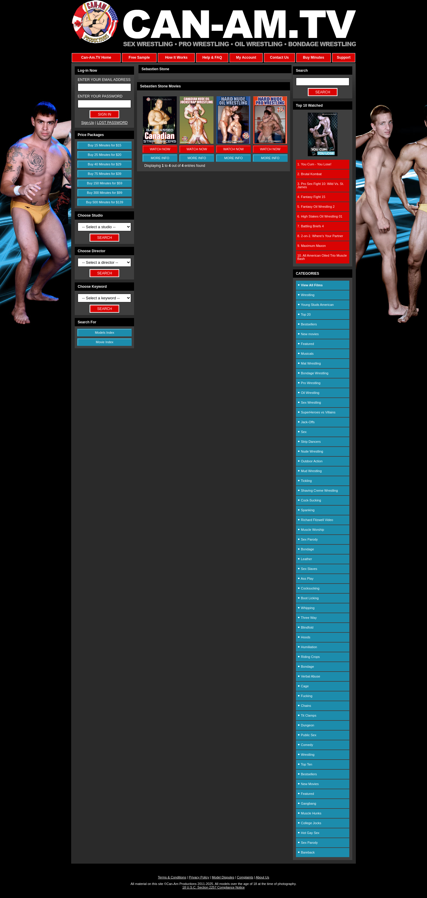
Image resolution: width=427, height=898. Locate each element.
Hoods (303, 637)
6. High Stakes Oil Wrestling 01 (319, 216)
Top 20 (304, 314)
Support (343, 57)
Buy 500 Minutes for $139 (104, 202)
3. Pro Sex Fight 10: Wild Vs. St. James (320, 185)
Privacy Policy (199, 877)
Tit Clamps (306, 715)
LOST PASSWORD (112, 123)
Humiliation (307, 647)
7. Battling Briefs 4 (310, 226)
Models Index (104, 332)
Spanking (306, 510)
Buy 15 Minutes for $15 (104, 145)
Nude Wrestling (310, 451)
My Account (246, 57)
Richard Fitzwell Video (315, 520)
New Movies (308, 784)
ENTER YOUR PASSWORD (100, 96)
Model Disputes (223, 877)
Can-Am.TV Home (96, 57)
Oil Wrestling (308, 392)
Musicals (305, 353)
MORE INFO (160, 158)
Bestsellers (307, 324)
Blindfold (305, 627)
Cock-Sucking (309, 500)
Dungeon (305, 725)
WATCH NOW (160, 149)
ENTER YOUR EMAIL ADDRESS (104, 80)
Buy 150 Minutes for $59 (104, 183)
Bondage (305, 549)
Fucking (305, 696)
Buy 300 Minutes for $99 (104, 192)
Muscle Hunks (309, 813)
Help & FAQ (212, 57)
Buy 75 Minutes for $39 (104, 173)
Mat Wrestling (309, 363)
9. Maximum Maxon (311, 245)
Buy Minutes (313, 57)
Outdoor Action (310, 461)
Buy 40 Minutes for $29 (104, 164)
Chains (304, 705)
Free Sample (139, 57)
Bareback (306, 852)
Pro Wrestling (309, 383)
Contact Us (279, 57)
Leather (304, 559)
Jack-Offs (306, 422)
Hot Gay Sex (308, 833)
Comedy (305, 745)
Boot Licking (308, 598)
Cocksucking (308, 588)
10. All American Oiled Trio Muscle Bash (322, 257)
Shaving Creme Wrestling (317, 490)
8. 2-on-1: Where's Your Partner (320, 236)
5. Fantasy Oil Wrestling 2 (316, 206)
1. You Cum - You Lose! (314, 164)
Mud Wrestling (309, 471)
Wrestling (306, 295)
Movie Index (104, 342)
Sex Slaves (307, 569)
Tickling (304, 480)
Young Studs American (315, 304)
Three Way (307, 617)
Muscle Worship (310, 529)
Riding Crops (308, 657)
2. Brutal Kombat (309, 174)
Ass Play (305, 578)
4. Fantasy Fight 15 (311, 197)
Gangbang (306, 803)
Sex (302, 432)
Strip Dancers (309, 441)
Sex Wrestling (309, 402)
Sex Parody (307, 539)
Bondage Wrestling (313, 373)
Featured (305, 344)
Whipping (306, 608)
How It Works (176, 57)
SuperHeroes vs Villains (316, 412)
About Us (262, 877)
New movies (308, 334)
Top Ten (304, 764)
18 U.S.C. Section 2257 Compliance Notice (213, 887)
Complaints (245, 877)
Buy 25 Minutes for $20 (104, 154)
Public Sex (306, 735)
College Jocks (309, 823)
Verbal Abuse (308, 676)
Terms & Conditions (172, 877)
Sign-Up (87, 123)
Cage (303, 686)
